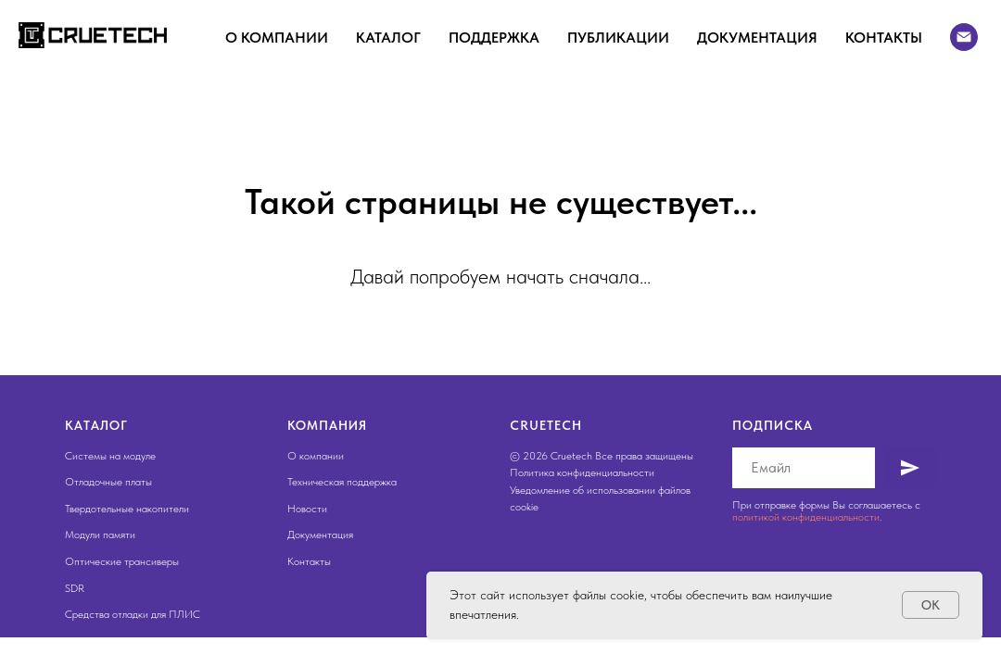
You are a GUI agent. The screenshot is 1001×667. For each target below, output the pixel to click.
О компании (276, 37)
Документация (757, 37)
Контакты (883, 37)
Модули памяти (100, 534)
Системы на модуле (110, 455)
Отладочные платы (108, 481)
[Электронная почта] (964, 37)
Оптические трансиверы (122, 561)
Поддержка (494, 37)
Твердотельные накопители (127, 508)
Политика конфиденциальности (582, 472)
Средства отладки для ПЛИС (132, 614)
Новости (307, 508)
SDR (74, 588)
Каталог (388, 37)
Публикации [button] (618, 37)
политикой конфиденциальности (806, 516)
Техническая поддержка (342, 481)
